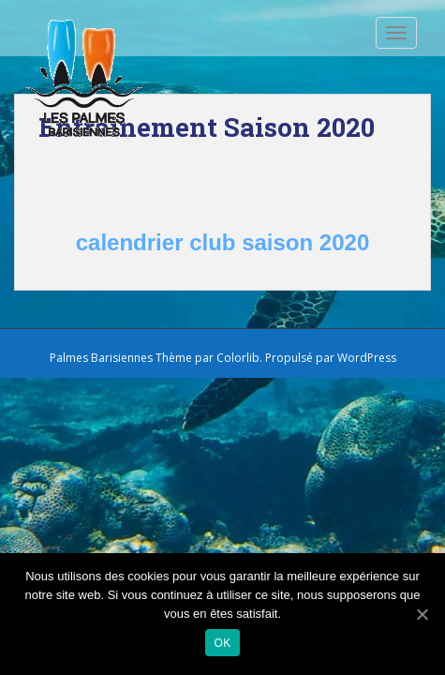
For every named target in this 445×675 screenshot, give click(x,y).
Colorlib (238, 358)
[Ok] (421, 614)
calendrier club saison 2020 (223, 242)
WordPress (366, 358)
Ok (223, 643)
